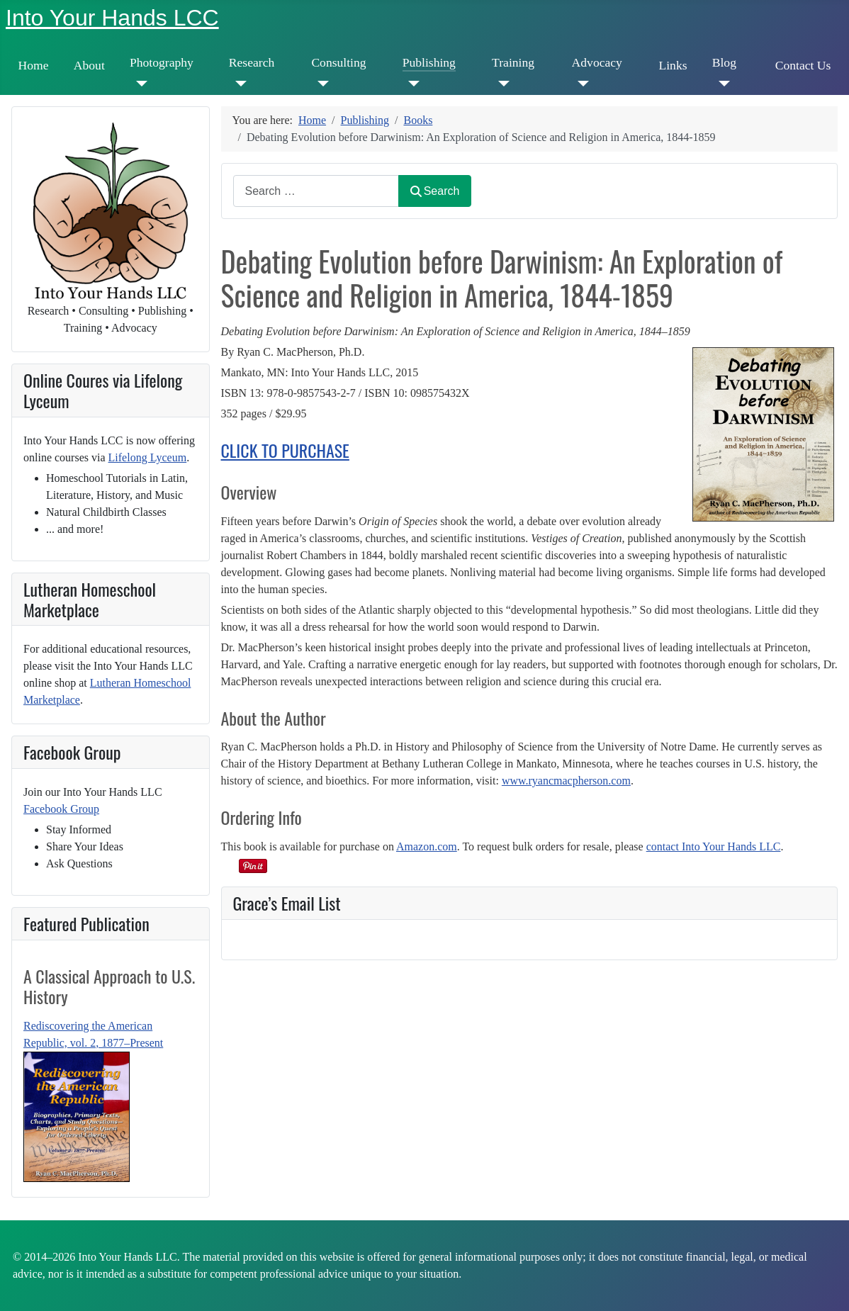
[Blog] (721, 84)
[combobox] (316, 191)
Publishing (429, 62)
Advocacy (597, 62)
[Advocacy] (581, 84)
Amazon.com (426, 846)
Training (513, 62)
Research (251, 62)
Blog (724, 62)
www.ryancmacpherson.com (566, 781)
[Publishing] (411, 84)
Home (33, 65)
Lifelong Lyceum (147, 457)
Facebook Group (61, 809)
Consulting (338, 62)
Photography (161, 62)
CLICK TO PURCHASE (285, 450)
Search (435, 191)
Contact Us (803, 65)
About (89, 65)
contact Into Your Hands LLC (713, 846)
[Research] (238, 84)
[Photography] (138, 84)
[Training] (501, 84)
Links (672, 65)
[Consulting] (320, 84)
